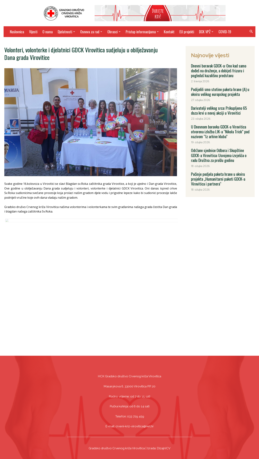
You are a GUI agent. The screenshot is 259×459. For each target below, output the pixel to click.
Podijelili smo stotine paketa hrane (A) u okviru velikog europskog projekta (218, 89)
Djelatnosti (66, 31)
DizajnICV (164, 448)
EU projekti (187, 31)
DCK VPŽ (206, 31)
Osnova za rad (91, 31)
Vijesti (33, 31)
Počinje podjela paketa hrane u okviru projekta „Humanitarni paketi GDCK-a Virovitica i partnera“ (216, 171)
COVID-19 (225, 31)
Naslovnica (17, 31)
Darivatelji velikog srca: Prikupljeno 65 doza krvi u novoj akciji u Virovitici (220, 107)
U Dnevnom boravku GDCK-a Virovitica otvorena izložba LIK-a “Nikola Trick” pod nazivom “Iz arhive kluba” (218, 127)
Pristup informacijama (142, 31)
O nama (47, 31)
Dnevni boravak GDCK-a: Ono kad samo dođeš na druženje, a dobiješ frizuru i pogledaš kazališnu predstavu (217, 70)
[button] (251, 32)
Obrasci (114, 31)
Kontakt (169, 31)
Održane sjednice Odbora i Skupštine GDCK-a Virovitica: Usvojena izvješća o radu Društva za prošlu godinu (220, 149)
